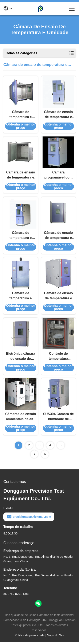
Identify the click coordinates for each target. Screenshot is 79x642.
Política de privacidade (29, 635)
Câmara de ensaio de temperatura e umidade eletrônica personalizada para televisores (58, 235)
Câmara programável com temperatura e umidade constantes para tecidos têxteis (58, 175)
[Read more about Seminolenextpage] (34, 454)
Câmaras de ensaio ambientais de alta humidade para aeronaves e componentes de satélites (20, 417)
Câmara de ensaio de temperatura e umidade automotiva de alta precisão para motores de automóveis (58, 296)
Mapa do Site (55, 635)
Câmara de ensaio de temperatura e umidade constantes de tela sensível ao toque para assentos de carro (58, 115)
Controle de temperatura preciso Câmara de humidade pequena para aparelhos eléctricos (58, 356)
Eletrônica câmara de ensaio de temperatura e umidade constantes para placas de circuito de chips (20, 356)
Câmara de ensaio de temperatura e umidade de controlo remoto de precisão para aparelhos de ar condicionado (20, 175)
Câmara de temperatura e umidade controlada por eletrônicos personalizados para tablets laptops (20, 235)
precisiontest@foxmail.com (29, 516)
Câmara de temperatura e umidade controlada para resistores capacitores (20, 296)
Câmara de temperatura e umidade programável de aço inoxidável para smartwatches (20, 115)
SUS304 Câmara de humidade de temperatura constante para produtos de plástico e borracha (58, 417)
